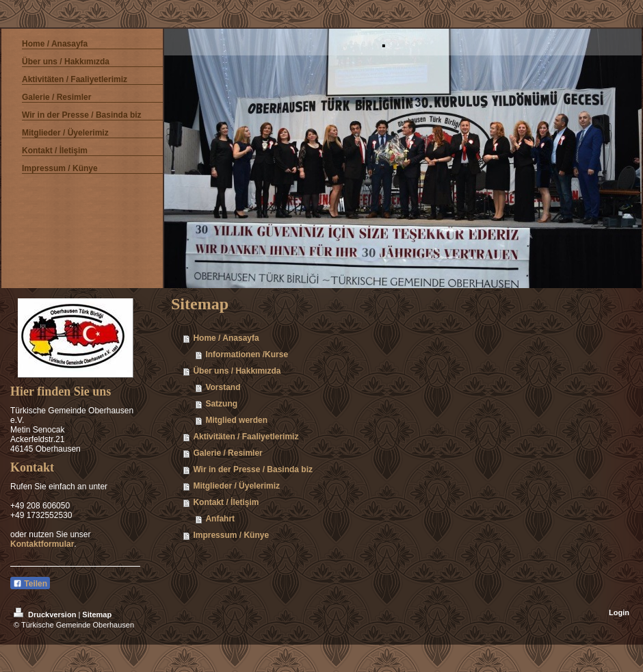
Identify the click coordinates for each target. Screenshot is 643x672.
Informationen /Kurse (246, 354)
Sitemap (96, 614)
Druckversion (46, 614)
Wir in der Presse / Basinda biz (253, 469)
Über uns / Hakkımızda (236, 371)
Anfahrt (220, 519)
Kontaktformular (42, 544)
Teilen (30, 584)
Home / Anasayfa (226, 338)
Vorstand (222, 387)
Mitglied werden (236, 420)
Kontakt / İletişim (226, 502)
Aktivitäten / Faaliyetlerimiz (245, 436)
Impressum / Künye (231, 535)
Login (619, 612)
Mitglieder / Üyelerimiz (236, 486)
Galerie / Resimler (227, 453)
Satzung (221, 404)
